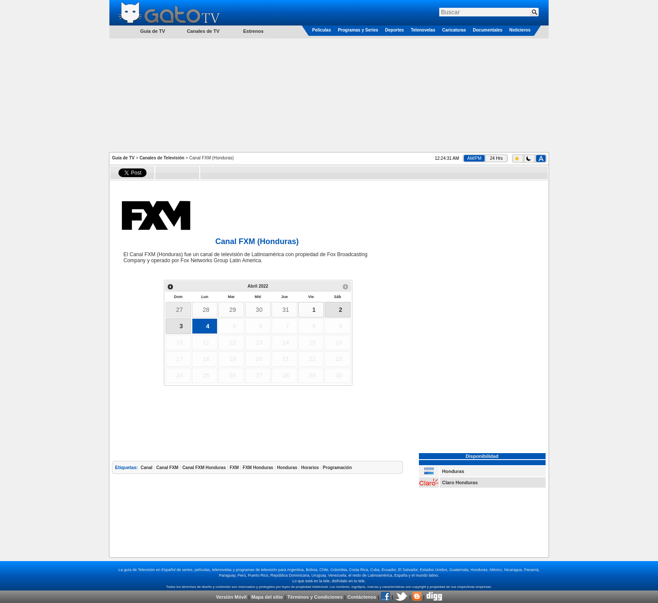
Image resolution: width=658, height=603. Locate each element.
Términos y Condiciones (315, 597)
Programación (337, 467)
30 (259, 309)
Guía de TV (123, 158)
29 (232, 309)
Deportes (394, 30)
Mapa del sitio (267, 597)
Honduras (287, 467)
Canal (146, 467)
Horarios (310, 467)
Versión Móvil (231, 597)
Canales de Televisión (162, 158)
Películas (321, 30)
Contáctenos (361, 597)
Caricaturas (454, 30)
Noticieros (519, 30)
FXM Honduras (258, 467)
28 (206, 309)
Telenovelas (423, 30)
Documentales (487, 30)
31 (285, 309)
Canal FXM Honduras (204, 467)
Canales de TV (203, 31)
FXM (234, 467)
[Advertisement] (329, 95)
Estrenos (253, 31)
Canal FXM (168, 467)
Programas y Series (358, 30)
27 (179, 309)
